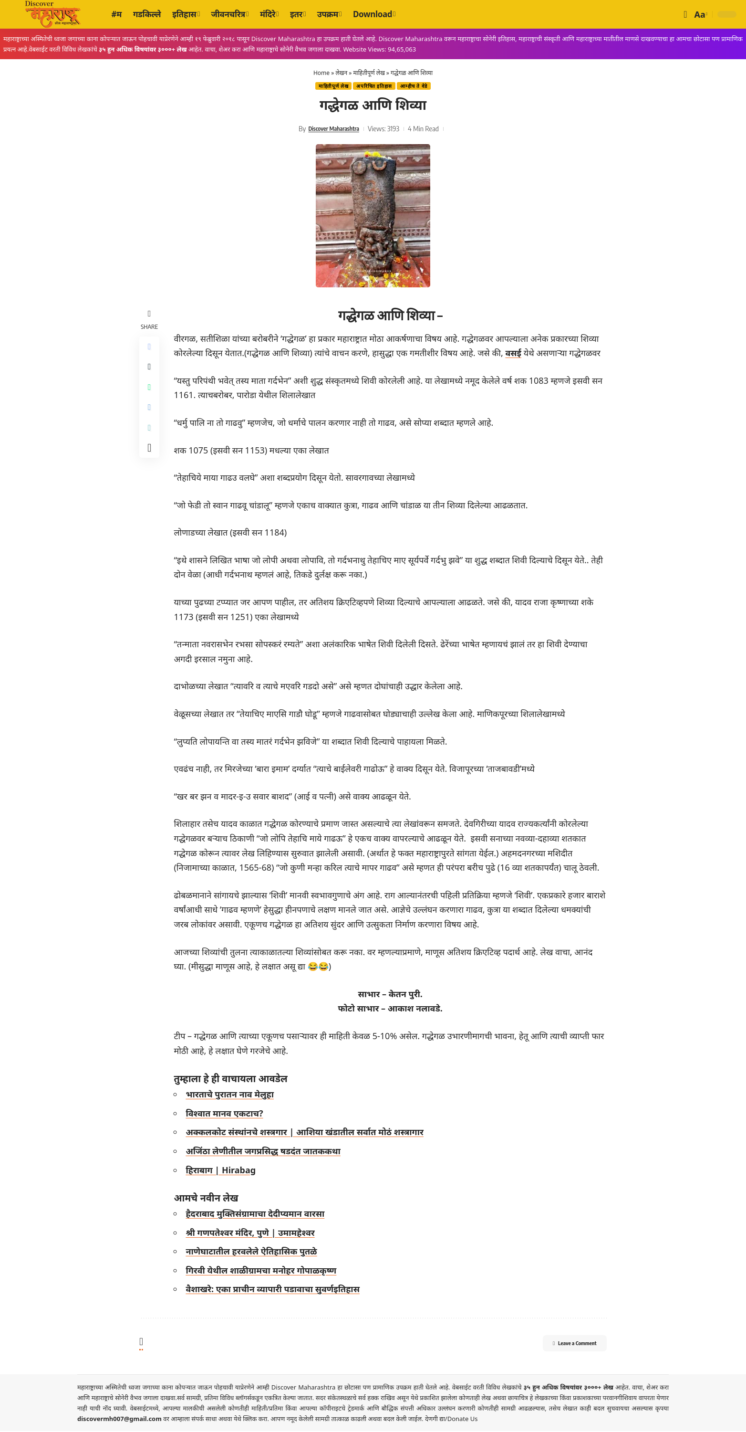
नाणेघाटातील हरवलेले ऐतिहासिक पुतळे (254, 1252)
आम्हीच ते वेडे (419, 86)
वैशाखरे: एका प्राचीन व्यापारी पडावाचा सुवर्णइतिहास (275, 1290)
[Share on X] (150, 371)
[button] (685, 14)
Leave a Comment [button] (564, 1345)
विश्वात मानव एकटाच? (227, 1114)
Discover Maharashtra (333, 129)
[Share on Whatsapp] (150, 394)
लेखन (341, 73)
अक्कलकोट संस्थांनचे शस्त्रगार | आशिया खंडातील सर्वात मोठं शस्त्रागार (307, 1133)
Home (321, 73)
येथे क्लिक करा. (252, 1419)
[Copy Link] (150, 440)
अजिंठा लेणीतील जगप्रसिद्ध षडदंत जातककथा (265, 1152)
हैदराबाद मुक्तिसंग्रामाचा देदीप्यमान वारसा (257, 1214)
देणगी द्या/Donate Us (451, 1419)
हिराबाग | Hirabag (223, 1171)
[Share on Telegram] (150, 417)
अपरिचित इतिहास (375, 86)
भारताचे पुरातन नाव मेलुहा (232, 1095)
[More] (150, 463)
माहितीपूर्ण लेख (368, 73)
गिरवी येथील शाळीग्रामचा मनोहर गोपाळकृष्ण (263, 1271)
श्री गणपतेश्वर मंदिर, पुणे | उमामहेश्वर (252, 1233)
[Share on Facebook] (150, 348)
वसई (516, 353)
